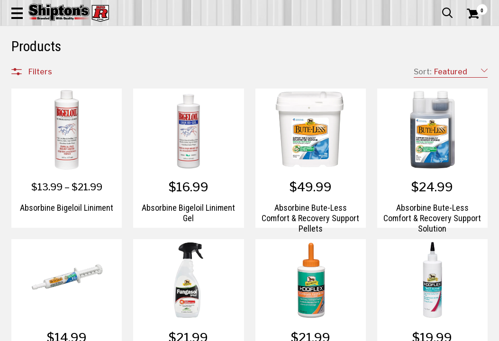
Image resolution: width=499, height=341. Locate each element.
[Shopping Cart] (471, 34)
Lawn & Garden (337, 69)
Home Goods (222, 69)
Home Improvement (278, 69)
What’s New (434, 7)
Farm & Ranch (176, 69)
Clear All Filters (32, 100)
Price (36, 279)
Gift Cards (393, 7)
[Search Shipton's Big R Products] (225, 34)
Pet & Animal (384, 69)
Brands (39, 259)
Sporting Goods (433, 69)
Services (475, 7)
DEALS (475, 69)
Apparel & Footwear (41, 69)
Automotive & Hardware (113, 69)
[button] (273, 34)
